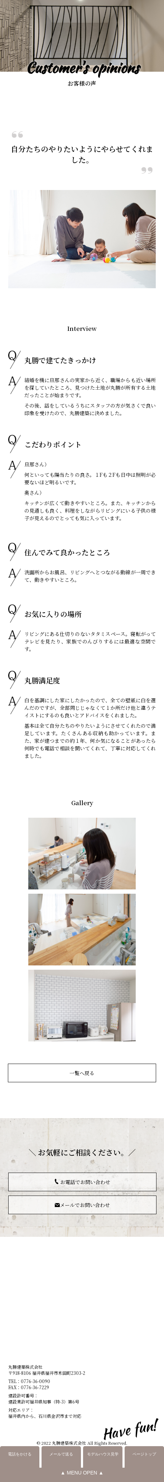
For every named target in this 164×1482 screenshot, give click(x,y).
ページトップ (144, 1454)
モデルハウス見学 (103, 1454)
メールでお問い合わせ (85, 1204)
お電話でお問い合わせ (85, 1182)
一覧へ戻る (82, 1073)
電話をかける (20, 1454)
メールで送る (61, 1454)
